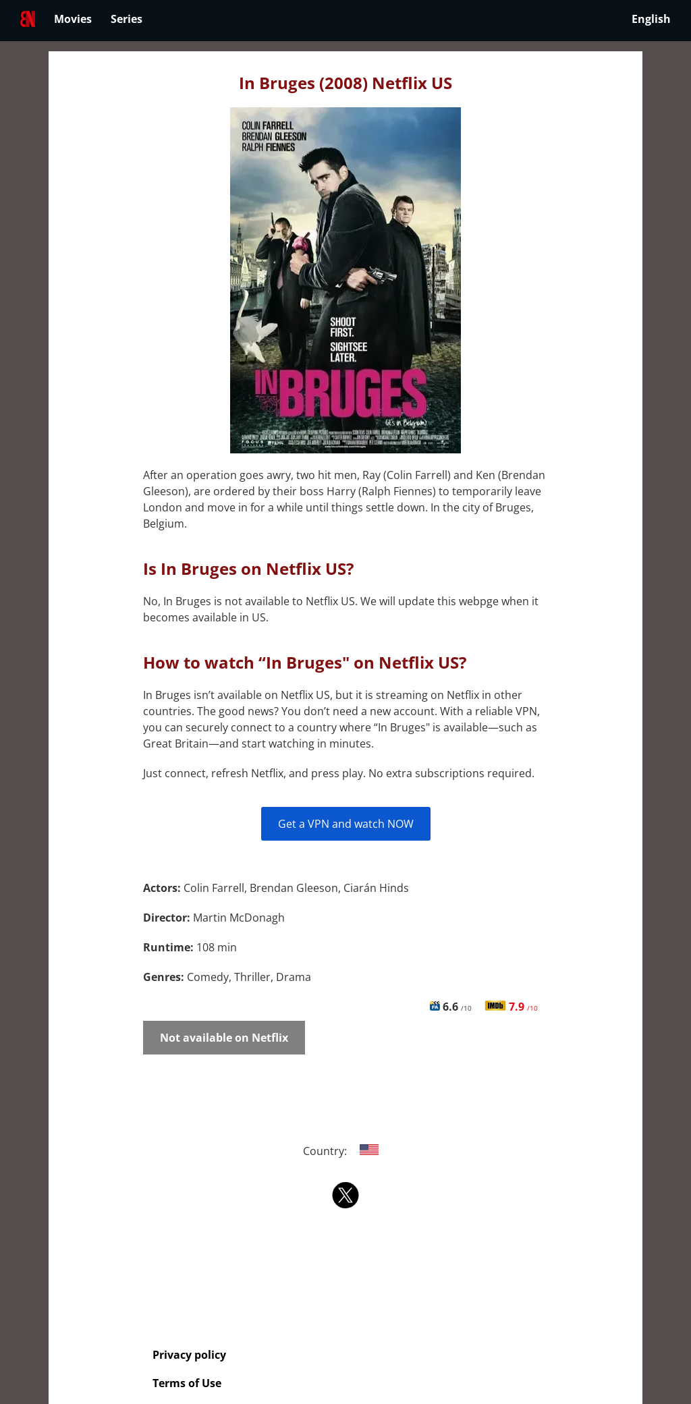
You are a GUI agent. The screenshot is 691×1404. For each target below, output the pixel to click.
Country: (346, 1151)
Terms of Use (187, 1383)
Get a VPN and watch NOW (346, 823)
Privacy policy (189, 1354)
